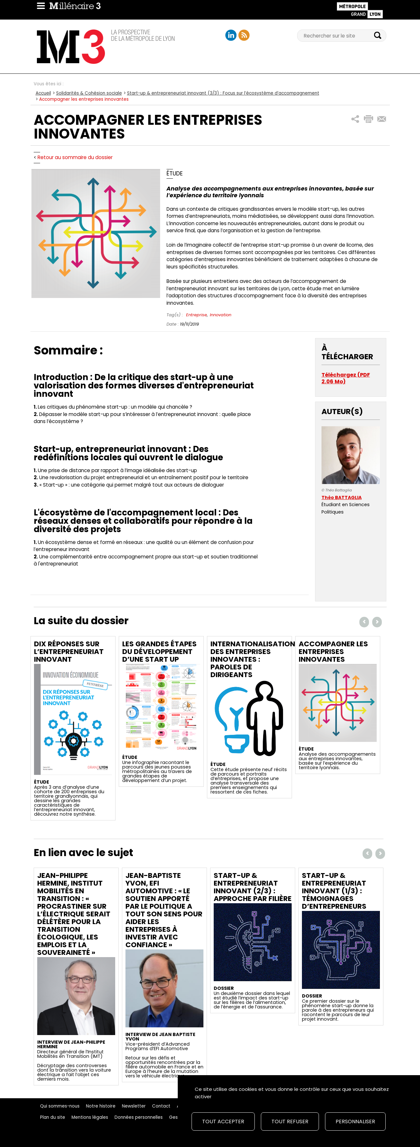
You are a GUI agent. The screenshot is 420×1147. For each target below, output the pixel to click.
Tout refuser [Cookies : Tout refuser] (289, 1121)
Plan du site (52, 1117)
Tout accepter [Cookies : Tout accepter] (223, 1121)
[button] (355, 119)
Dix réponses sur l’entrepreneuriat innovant (69, 651)
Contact (161, 1106)
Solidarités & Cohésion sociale (89, 93)
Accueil (43, 93)
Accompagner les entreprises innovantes (333, 651)
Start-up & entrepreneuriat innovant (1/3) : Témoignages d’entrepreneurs (334, 891)
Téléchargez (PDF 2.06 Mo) (345, 378)
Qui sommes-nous (60, 1106)
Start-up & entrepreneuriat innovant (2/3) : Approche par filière (253, 887)
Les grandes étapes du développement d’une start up (159, 651)
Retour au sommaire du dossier (75, 157)
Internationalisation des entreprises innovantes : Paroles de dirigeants (252, 659)
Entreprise (196, 315)
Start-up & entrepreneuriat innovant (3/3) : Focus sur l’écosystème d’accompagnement (223, 93)
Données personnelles (139, 1117)
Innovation (220, 315)
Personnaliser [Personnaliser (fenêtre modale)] (355, 1121)
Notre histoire (101, 1106)
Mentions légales (90, 1117)
